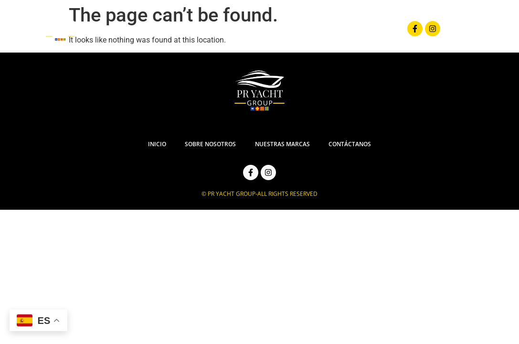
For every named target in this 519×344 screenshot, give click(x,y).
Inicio (184, 32)
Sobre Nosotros (245, 32)
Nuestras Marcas (328, 32)
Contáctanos (404, 32)
